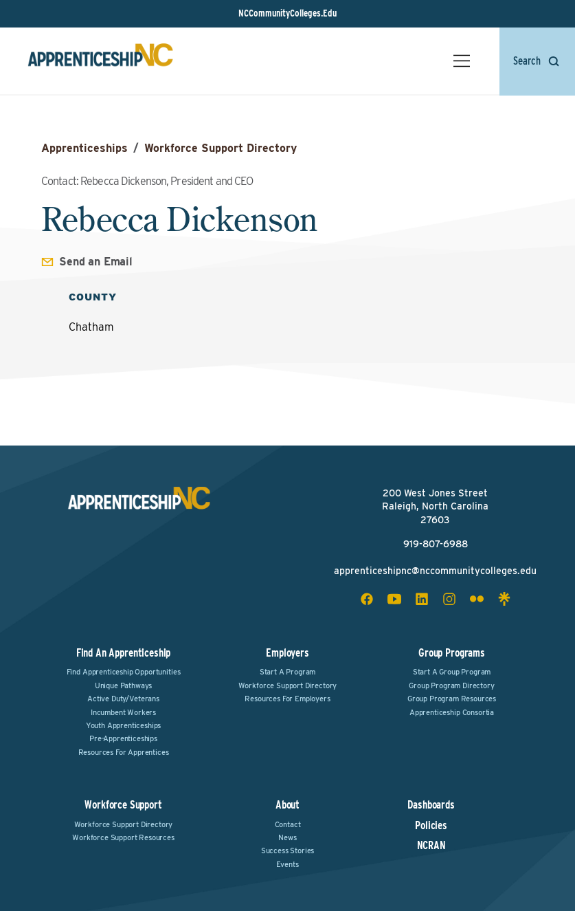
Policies (431, 826)
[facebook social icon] (367, 599)
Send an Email (96, 261)
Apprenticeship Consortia (451, 712)
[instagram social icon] (449, 599)
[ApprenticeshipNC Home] (100, 61)
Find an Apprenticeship (123, 652)
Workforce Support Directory (220, 148)
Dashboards (430, 805)
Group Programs (451, 652)
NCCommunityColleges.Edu (287, 13)
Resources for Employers (287, 698)
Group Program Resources (451, 698)
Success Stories (288, 850)
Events (287, 864)
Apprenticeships (84, 148)
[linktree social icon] (504, 599)
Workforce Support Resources (123, 837)
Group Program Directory (451, 685)
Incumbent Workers (123, 712)
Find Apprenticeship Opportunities (124, 672)
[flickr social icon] (477, 599)
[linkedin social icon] (422, 599)
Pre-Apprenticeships (123, 738)
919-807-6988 (435, 543)
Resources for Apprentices (123, 752)
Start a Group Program (452, 672)
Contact (288, 824)
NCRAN (431, 845)
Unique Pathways (124, 685)
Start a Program (288, 672)
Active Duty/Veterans (123, 698)
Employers (287, 652)
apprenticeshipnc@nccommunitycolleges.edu (435, 570)
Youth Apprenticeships (123, 725)
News (287, 837)
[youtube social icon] (394, 599)
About (287, 804)
